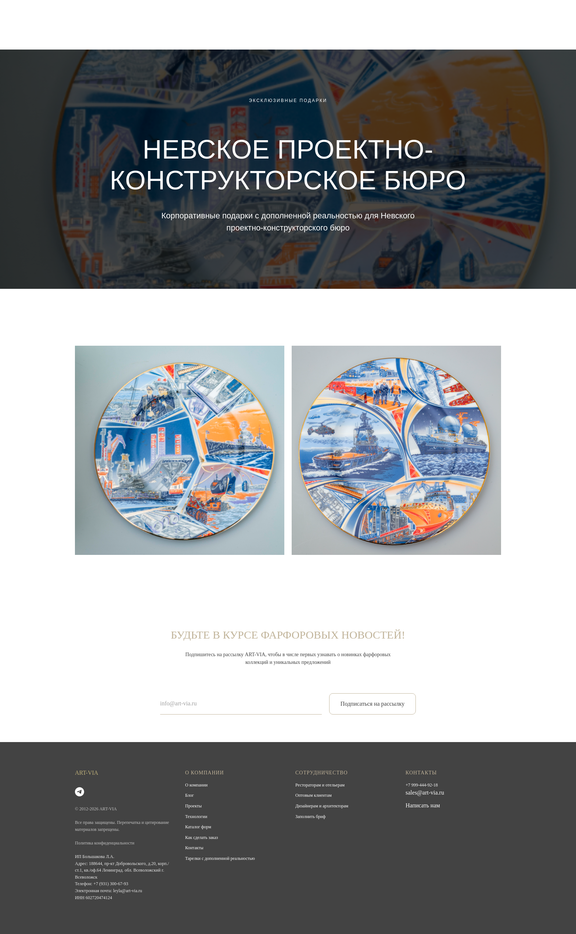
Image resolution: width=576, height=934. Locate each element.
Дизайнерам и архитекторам (321, 805)
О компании (196, 785)
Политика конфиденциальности (104, 843)
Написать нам (423, 805)
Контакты (194, 847)
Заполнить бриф (310, 816)
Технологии (196, 816)
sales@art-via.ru (425, 792)
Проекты (193, 805)
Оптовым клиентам (313, 795)
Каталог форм (198, 826)
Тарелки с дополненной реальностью (220, 858)
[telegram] (79, 791)
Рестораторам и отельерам (320, 785)
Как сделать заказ (201, 837)
